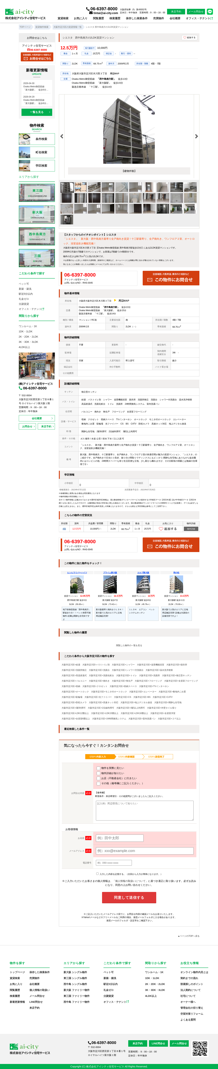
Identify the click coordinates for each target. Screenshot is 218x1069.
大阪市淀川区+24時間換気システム (109, 718)
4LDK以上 (24, 347)
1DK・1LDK (26, 331)
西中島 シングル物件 (75, 984)
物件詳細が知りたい (110, 773)
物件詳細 (191, 529)
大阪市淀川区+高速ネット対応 (103, 702)
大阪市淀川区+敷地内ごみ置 (172, 691)
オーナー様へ (188, 1001)
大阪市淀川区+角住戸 (122, 681)
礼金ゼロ (24, 298)
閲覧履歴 (98, 18)
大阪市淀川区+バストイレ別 (96, 664)
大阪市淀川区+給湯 (71, 664)
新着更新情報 (17, 1001)
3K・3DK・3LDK (28, 341)
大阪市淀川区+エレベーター (142, 691)
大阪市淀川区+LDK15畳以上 (104, 713)
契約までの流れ (189, 978)
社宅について (188, 996)
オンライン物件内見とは (194, 972)
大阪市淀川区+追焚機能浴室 (150, 664)
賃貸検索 (63, 18)
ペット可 (24, 283)
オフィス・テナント (199, 18)
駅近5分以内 (26, 293)
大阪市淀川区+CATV (162, 697)
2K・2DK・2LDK (28, 336)
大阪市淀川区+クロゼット (94, 686)
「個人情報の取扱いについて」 (130, 881)
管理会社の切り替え (191, 1007)
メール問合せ (196, 11)
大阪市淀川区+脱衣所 (176, 664)
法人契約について (190, 990)
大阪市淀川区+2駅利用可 (74, 708)
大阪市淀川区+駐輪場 (72, 697)
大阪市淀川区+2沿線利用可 (101, 708)
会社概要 (175, 18)
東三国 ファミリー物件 (77, 996)
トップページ (17, 972)
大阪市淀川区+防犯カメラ (74, 702)
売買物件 (158, 18)
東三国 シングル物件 (75, 978)
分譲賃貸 (24, 303)
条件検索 (33, 139)
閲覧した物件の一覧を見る (129, 645)
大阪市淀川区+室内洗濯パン (142, 718)
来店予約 (176, 11)
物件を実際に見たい (110, 768)
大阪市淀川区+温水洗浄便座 (159, 670)
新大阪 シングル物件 (75, 972)
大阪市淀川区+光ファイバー (98, 697)
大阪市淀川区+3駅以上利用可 (130, 708)
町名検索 (33, 152)
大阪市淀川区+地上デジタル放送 (136, 702)
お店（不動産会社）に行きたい (117, 778)
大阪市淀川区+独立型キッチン (176, 675)
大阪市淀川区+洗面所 (149, 675)
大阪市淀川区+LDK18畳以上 (134, 713)
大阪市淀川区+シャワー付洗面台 (127, 670)
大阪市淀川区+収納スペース (123, 686)
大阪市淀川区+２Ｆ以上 (169, 718)
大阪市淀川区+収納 (71, 686)
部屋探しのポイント (191, 984)
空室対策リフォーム (191, 1013)
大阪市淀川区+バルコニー (74, 681)
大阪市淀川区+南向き (99, 681)
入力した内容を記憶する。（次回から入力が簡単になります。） (129, 874)
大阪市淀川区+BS (141, 697)
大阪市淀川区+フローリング (148, 681)
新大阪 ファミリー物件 (77, 990)
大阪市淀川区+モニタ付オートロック (109, 691)
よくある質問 (188, 1019)
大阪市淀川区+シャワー (123, 664)
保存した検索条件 (137, 18)
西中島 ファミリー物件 (77, 1001)
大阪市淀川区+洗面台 (99, 670)
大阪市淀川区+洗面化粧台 (101, 675)
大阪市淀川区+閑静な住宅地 (168, 702)
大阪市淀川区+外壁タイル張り (161, 708)
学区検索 (33, 165)
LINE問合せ (36, 1001)
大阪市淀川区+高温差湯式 (74, 675)
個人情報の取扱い (39, 990)
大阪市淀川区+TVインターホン (154, 686)
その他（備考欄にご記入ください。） (120, 783)
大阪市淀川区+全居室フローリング (181, 681)
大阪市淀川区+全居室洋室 (162, 713)
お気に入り (80, 18)
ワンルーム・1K (28, 326)
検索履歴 (114, 18)
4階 (64, 529)
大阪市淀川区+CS (122, 697)
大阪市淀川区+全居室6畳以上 (76, 718)
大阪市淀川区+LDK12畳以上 (75, 713)
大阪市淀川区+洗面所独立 (74, 670)
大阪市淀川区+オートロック (75, 691)
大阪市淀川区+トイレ (126, 675)
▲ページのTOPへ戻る (188, 936)
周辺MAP (114, 73)
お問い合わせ (110, 264)
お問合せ (27, 426)
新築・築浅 (25, 288)
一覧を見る (37, 112)
